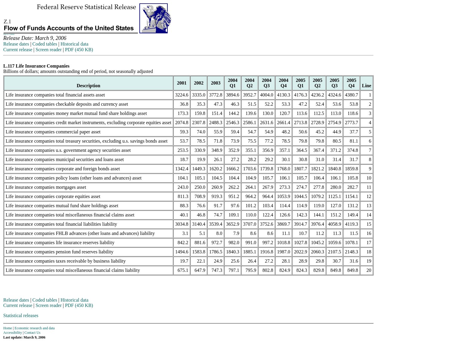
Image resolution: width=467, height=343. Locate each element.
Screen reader (48, 49)
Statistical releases (20, 315)
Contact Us (32, 332)
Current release (17, 49)
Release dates (16, 43)
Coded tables (44, 43)
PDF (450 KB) (79, 49)
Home (7, 328)
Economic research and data (35, 328)
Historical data (74, 43)
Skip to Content (9, 34)
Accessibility (12, 332)
